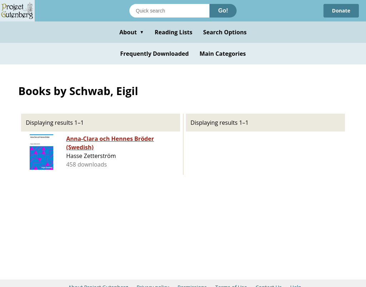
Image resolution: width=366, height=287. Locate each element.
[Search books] (169, 11)
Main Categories (222, 54)
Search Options (225, 32)
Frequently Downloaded (154, 54)
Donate (341, 10)
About (131, 32)
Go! (223, 11)
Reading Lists (174, 32)
